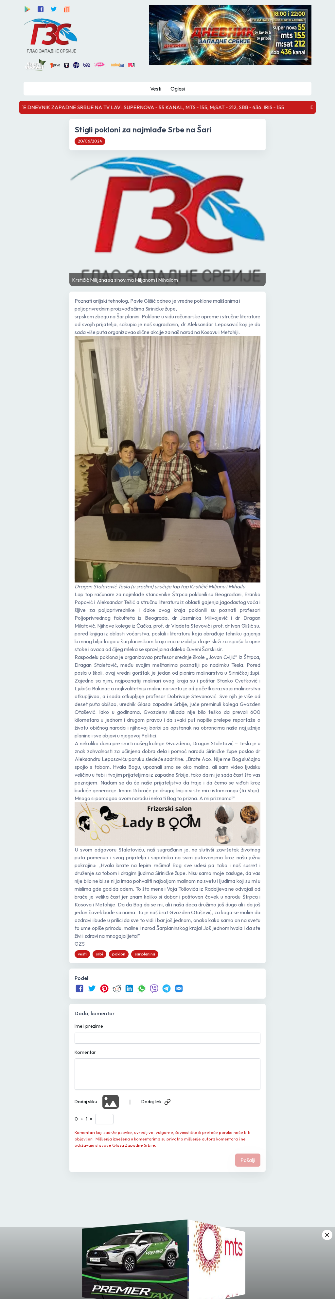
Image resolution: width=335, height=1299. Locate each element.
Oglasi (177, 88)
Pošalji (247, 1160)
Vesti (155, 88)
